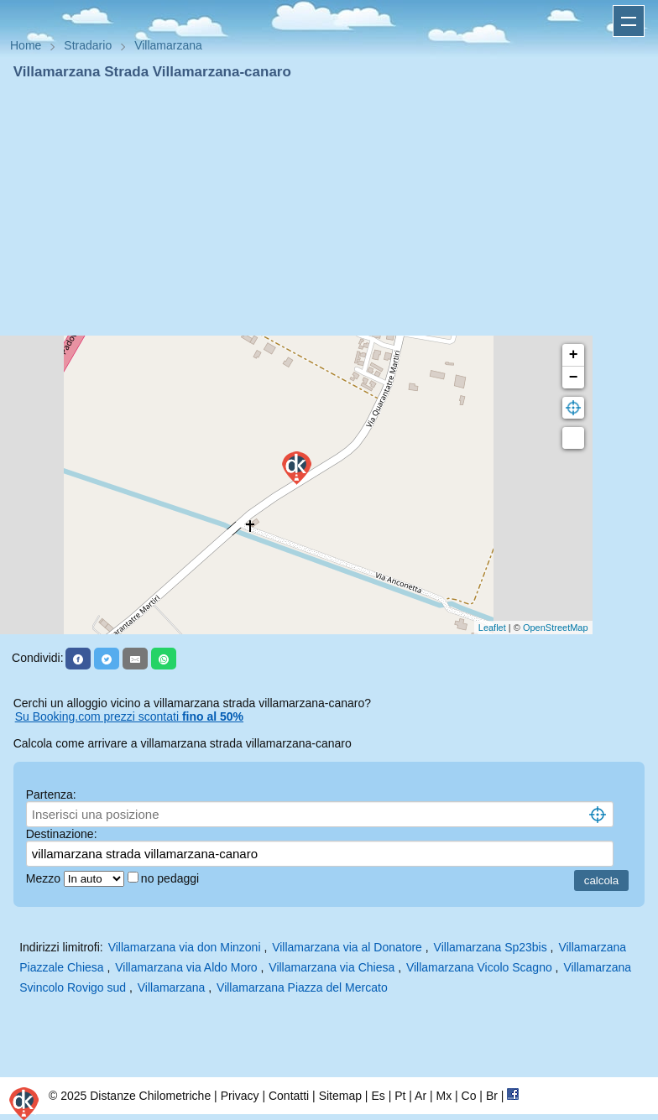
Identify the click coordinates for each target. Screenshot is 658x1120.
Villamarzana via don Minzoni (184, 947)
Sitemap (340, 1095)
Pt (399, 1095)
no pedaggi (171, 878)
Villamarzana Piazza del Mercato (302, 987)
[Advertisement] (329, 208)
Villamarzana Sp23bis (490, 947)
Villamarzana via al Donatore (347, 947)
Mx (444, 1095)
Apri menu (629, 21)
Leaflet (492, 628)
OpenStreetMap (555, 628)
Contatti (289, 1095)
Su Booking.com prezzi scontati (129, 716)
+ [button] (573, 355)
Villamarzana (172, 987)
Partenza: (51, 794)
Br (492, 1095)
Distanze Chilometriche (150, 1095)
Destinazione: (61, 834)
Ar (420, 1095)
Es (377, 1095)
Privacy (240, 1095)
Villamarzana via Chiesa (331, 967)
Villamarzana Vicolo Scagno (479, 967)
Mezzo (45, 878)
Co (469, 1095)
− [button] (573, 377)
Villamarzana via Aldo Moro (186, 967)
